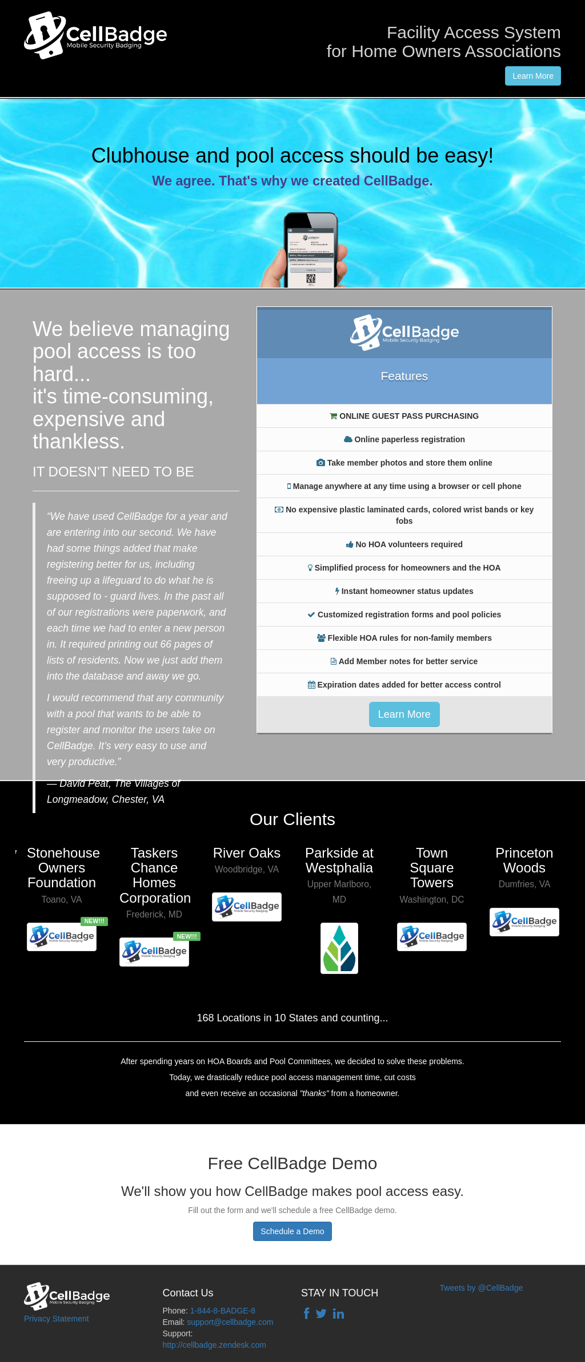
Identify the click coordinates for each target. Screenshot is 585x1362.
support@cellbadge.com (230, 1322)
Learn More (533, 75)
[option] (62, 894)
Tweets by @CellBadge (481, 1287)
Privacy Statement (56, 1318)
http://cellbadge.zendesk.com (214, 1344)
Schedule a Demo (292, 1231)
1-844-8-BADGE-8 (222, 1310)
